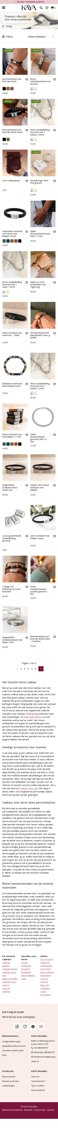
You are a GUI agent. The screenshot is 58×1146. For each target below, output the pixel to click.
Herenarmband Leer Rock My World (11, 80)
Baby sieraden (10, 978)
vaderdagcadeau (32, 716)
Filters (7, 36)
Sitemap (50, 1109)
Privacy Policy (40, 1109)
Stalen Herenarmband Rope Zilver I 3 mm (40, 234)
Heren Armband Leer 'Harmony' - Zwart (12, 334)
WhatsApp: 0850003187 (43, 1052)
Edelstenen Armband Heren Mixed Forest (12, 384)
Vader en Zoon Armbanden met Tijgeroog (38, 284)
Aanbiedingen (8, 1085)
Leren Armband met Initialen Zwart (39, 536)
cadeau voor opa (29, 788)
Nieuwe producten (10, 1081)
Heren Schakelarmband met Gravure (40, 81)
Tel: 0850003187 (39, 1047)
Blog (4, 1055)
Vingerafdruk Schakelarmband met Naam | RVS (12, 639)
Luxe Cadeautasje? (11, 180)
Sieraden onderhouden (13, 1050)
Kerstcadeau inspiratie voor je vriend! (47, 977)
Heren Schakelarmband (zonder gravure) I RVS (38, 589)
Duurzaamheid (38, 1090)
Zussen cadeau (6, 990)
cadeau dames (6, 964)
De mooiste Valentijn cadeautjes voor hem (46, 964)
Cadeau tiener (9, 968)
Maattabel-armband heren (14, 1046)
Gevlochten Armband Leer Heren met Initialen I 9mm (12, 234)
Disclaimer (28, 1109)
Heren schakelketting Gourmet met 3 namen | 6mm (40, 132)
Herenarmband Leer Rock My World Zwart (12, 131)
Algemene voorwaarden (12, 1109)
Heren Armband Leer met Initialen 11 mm (12, 435)
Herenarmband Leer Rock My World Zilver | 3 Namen (40, 639)
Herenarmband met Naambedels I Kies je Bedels (40, 335)
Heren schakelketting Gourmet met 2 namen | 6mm (40, 386)
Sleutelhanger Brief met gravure (39, 181)
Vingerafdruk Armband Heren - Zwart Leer (10, 487)
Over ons (35, 1076)
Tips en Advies (37, 1085)
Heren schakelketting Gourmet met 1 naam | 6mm (12, 284)
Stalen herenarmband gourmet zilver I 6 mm (38, 438)
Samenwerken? (38, 1081)
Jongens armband (26, 970)
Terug (7, 26)
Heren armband (26, 964)
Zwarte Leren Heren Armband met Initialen (39, 487)
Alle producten (8, 1076)
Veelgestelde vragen (11, 1041)
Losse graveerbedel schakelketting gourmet (11, 537)
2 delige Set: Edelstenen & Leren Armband (11, 588)
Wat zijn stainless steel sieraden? (45, 990)
